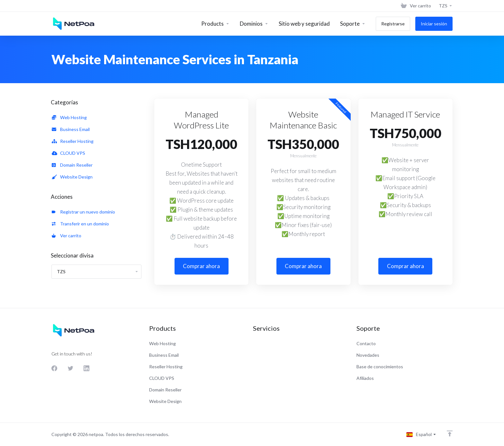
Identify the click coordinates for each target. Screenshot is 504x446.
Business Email (71, 129)
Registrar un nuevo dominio (83, 211)
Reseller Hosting (73, 141)
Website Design (72, 176)
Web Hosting (69, 117)
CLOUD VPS (68, 153)
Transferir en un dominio (80, 223)
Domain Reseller (72, 165)
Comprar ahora (201, 266)
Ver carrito (66, 235)
